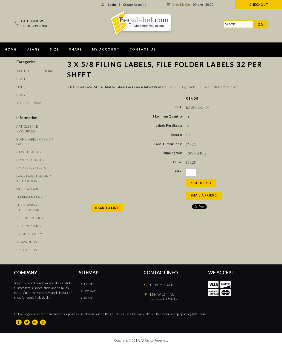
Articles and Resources (27, 128)
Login (112, 4)
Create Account (134, 4)
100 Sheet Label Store (86, 87)
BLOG (88, 298)
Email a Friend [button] (203, 195)
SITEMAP (89, 291)
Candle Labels (28, 152)
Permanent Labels (31, 197)
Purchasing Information (27, 207)
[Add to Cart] (201, 183)
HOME (88, 284)
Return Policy (28, 226)
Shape (75, 49)
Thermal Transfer (32, 103)
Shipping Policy (29, 218)
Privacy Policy (29, 234)
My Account (106, 49)
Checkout (258, 4)
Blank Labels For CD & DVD (35, 141)
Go (260, 24)
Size (54, 49)
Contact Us (142, 49)
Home (11, 49)
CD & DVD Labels (29, 160)
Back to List (106, 208)
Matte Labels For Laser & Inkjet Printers (136, 87)
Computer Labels (31, 168)
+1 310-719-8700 (34, 26)
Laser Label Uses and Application (33, 178)
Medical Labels (29, 189)
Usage (33, 49)
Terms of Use (27, 242)
